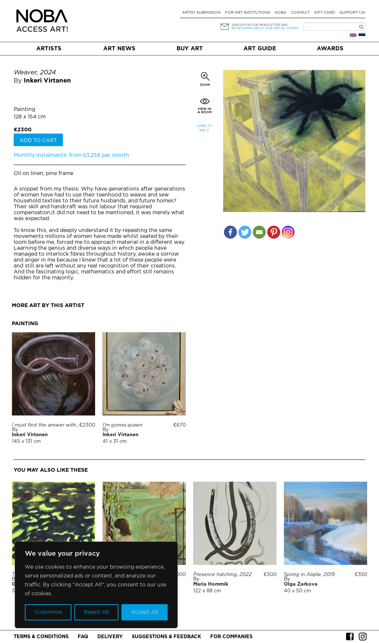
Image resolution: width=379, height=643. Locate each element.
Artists (48, 48)
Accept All (144, 612)
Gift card (324, 12)
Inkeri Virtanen (47, 81)
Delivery (110, 637)
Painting (24, 109)
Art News (119, 48)
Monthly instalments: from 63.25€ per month (71, 155)
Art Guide (260, 48)
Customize (48, 612)
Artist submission (201, 12)
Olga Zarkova (301, 584)
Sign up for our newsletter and (260, 25)
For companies (231, 637)
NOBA (280, 12)
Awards (330, 48)
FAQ (83, 637)
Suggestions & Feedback (166, 637)
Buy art (190, 48)
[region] (96, 585)
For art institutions (247, 12)
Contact (300, 12)
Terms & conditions (41, 637)
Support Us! (352, 12)
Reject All (96, 612)
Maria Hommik (210, 584)
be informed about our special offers (265, 28)
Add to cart (38, 140)
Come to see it (204, 128)
